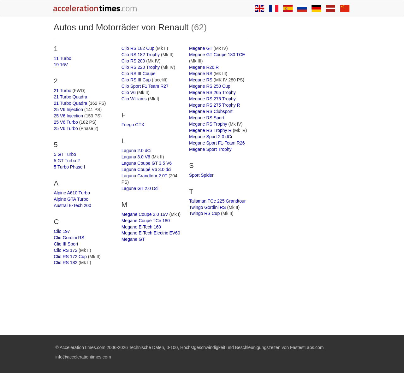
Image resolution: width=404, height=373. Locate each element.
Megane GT (133, 239)
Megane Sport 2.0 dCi (210, 136)
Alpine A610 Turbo (72, 192)
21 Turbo (62, 90)
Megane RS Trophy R (210, 130)
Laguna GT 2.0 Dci (140, 188)
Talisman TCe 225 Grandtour (217, 201)
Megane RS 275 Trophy (212, 98)
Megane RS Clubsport (211, 111)
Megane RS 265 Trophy (212, 92)
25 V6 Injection (68, 109)
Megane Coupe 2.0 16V (145, 214)
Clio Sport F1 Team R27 (145, 86)
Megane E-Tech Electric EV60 (151, 232)
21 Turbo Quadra (70, 96)
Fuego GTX (133, 124)
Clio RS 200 (133, 60)
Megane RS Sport (206, 117)
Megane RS (200, 73)
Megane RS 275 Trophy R (214, 105)
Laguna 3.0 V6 (136, 156)
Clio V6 (129, 92)
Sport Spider (201, 175)
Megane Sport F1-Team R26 (217, 142)
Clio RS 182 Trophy (141, 54)
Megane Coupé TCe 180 (146, 220)
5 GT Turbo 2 (67, 160)
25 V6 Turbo (66, 122)
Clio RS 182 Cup (138, 48)
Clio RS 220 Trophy (141, 67)
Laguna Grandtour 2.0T (144, 175)
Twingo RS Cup (204, 213)
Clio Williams (134, 98)
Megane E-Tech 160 (141, 226)
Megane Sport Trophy (210, 149)
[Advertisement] (303, 117)
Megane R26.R (204, 67)
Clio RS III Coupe (139, 73)
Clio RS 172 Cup (70, 256)
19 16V (61, 64)
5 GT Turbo (65, 154)
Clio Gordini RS (69, 237)
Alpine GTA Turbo (71, 199)
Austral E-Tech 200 (72, 205)
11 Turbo (62, 58)
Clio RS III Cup (136, 79)
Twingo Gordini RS (207, 207)
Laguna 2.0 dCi (137, 150)
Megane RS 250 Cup (209, 86)
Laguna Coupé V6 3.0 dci (146, 169)
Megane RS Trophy (208, 124)
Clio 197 (62, 231)
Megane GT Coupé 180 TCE (217, 54)
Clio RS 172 (66, 250)
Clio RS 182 (66, 262)
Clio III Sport (66, 243)
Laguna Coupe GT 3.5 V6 (147, 163)
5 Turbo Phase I (69, 166)
